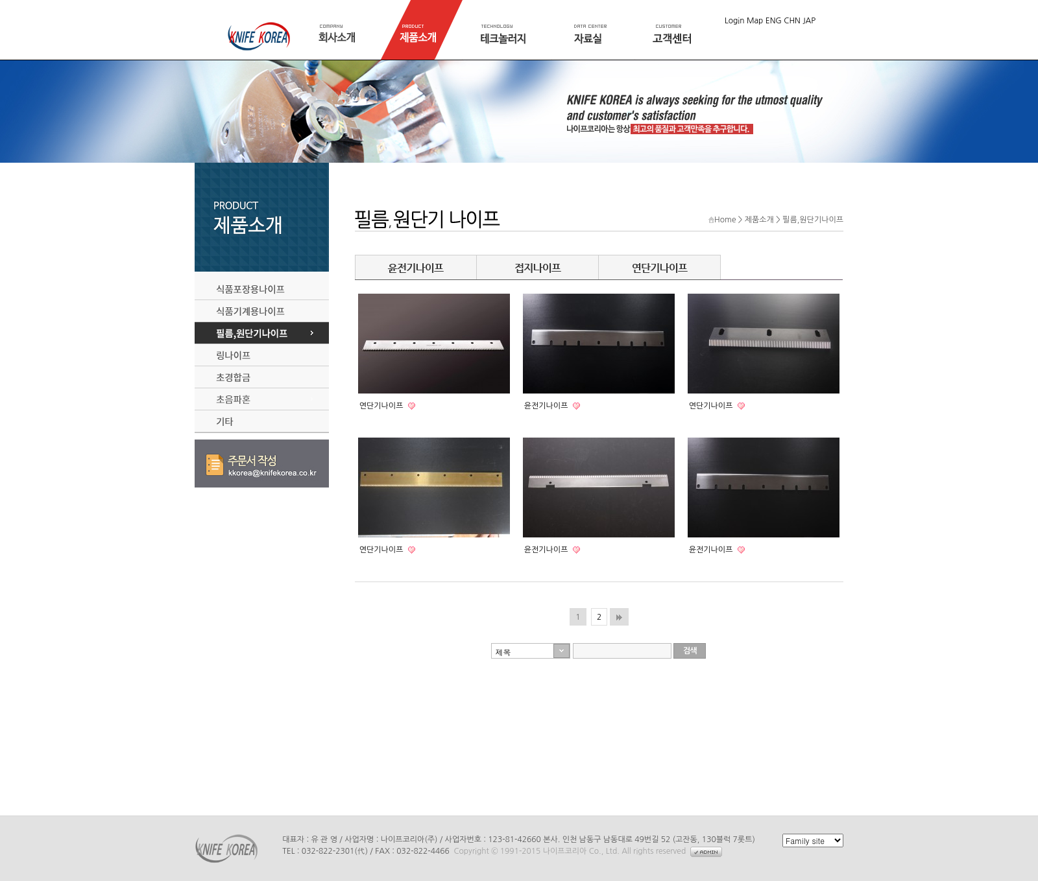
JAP (809, 21)
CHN (792, 21)
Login (735, 21)
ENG (774, 21)
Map (755, 21)
